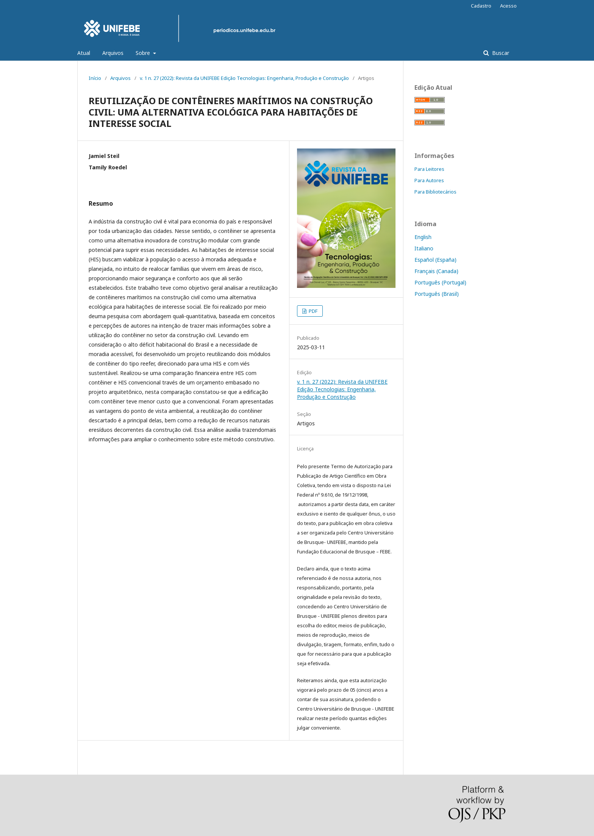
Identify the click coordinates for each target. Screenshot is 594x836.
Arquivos (112, 52)
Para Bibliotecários (435, 191)
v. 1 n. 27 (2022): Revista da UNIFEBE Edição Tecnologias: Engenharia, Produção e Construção (244, 78)
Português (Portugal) (440, 282)
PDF (312, 311)
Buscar (500, 52)
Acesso (508, 5)
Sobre (144, 52)
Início (95, 78)
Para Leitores (429, 169)
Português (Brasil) (436, 293)
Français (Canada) (436, 271)
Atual (83, 52)
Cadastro (481, 5)
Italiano (423, 248)
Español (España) (435, 259)
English (422, 237)
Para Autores (429, 180)
